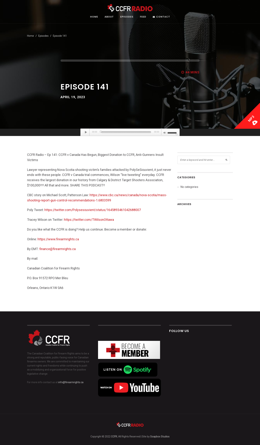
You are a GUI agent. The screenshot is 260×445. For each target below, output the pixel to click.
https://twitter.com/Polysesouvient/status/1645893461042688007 (92, 210)
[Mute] (165, 133)
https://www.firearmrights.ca (58, 239)
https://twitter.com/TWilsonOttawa (89, 220)
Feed (143, 17)
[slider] (126, 132)
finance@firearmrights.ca (57, 249)
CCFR (114, 436)
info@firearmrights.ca (70, 382)
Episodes (126, 17)
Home (94, 17)
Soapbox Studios (160, 436)
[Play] (86, 132)
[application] (130, 132)
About (109, 17)
